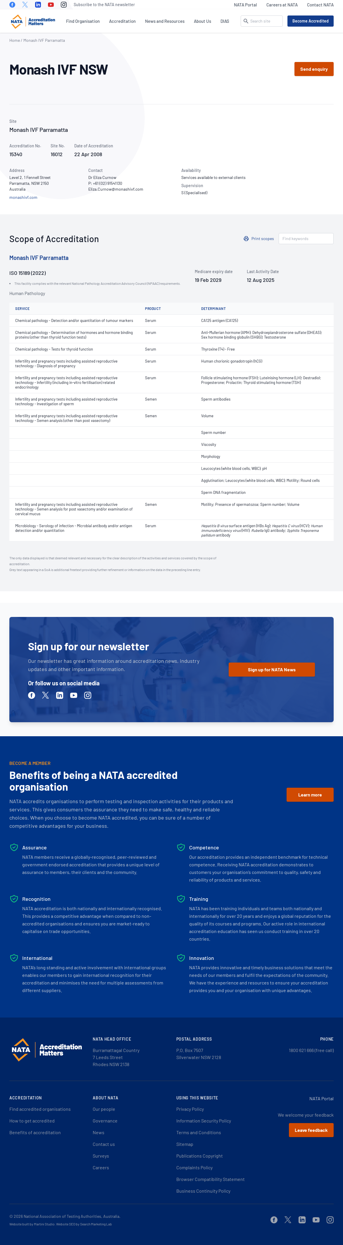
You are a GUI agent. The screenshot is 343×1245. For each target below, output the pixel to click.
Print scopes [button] (262, 238)
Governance (105, 1120)
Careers (101, 1167)
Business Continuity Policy (203, 1191)
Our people (104, 1109)
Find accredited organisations (40, 1109)
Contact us (104, 1144)
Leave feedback (311, 1130)
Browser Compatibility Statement (210, 1179)
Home (14, 40)
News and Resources (165, 21)
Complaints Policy (194, 1167)
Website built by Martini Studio (32, 1224)
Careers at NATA (282, 4)
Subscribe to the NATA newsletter (104, 4)
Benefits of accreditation (35, 1132)
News (98, 1132)
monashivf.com (23, 197)
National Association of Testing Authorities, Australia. (72, 1216)
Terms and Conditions (198, 1132)
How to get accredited (32, 1120)
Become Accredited (310, 20)
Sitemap (184, 1144)
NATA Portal (245, 4)
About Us (202, 21)
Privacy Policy (190, 1109)
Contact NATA (320, 4)
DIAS (224, 21)
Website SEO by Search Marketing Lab (84, 1224)
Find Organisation (83, 21)
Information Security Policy (203, 1120)
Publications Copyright (199, 1155)
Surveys (101, 1155)
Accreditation (122, 21)
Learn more (310, 794)
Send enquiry (314, 69)
